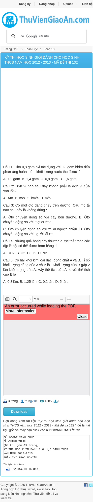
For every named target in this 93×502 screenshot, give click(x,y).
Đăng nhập (47, 4)
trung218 (31, 401)
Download (19, 412)
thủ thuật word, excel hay (32, 489)
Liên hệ (87, 4)
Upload (68, 4)
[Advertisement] (46, 117)
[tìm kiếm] (46, 36)
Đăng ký (25, 4)
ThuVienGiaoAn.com (40, 485)
